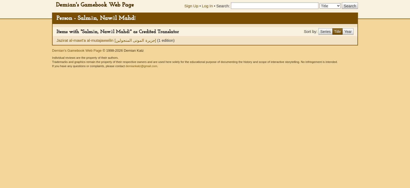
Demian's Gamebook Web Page (95, 5)
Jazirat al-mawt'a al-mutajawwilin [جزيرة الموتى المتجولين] (106, 40)
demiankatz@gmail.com (141, 66)
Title (337, 32)
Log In (207, 6)
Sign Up (191, 6)
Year (348, 32)
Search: (223, 6)
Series (325, 32)
